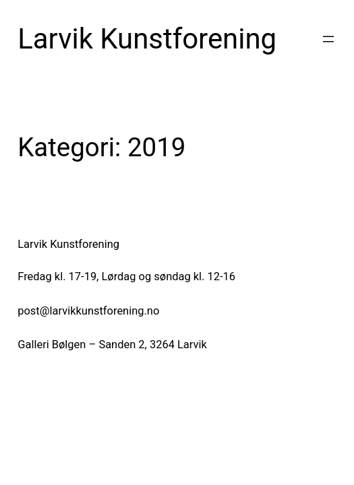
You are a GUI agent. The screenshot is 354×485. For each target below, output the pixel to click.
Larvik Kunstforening (147, 38)
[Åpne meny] (328, 39)
